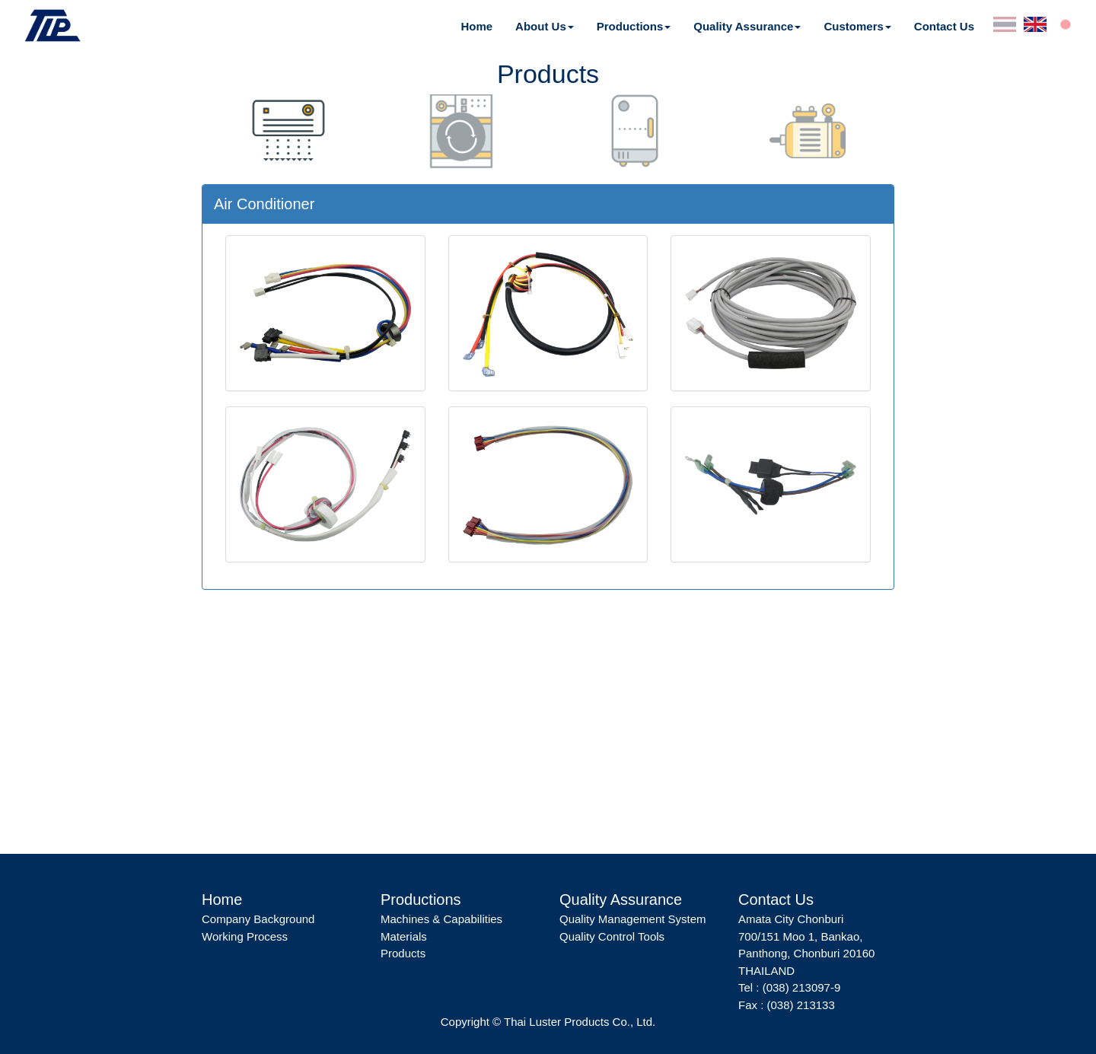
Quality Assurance (743, 26)
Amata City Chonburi (790, 918)
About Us (540, 26)
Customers (853, 26)
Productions (630, 26)
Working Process (245, 936)
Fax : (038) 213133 (786, 1004)
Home (476, 26)
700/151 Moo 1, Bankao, (800, 936)
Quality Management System (632, 918)
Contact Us (944, 26)
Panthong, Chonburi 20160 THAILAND (806, 962)
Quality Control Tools (611, 936)
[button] (544, 27)
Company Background (258, 918)
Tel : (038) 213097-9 (789, 987)
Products (403, 953)
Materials (404, 936)
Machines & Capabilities (441, 918)
